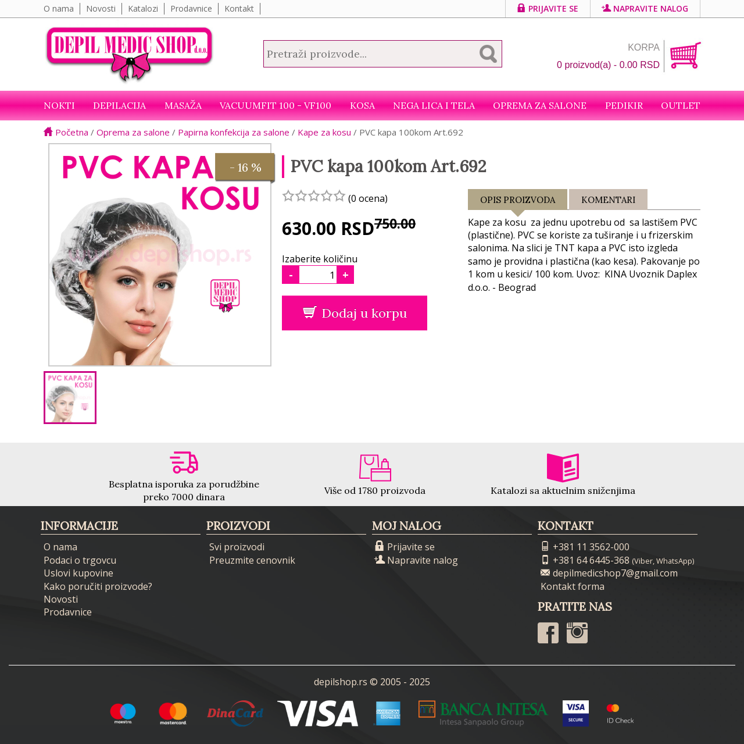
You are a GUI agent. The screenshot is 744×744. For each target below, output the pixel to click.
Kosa (362, 105)
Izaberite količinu (319, 258)
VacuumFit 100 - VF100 (275, 105)
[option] (70, 397)
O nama (59, 8)
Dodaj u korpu (355, 313)
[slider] (314, 195)
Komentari (608, 199)
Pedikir (624, 105)
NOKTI (59, 105)
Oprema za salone (539, 105)
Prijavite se (547, 8)
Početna (66, 132)
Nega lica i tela (434, 105)
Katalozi (143, 8)
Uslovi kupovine (78, 573)
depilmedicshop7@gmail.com (609, 573)
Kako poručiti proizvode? (98, 586)
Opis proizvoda (517, 202)
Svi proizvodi (236, 546)
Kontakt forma (572, 586)
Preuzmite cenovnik (252, 560)
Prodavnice (191, 8)
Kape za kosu (324, 132)
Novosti (101, 8)
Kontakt (239, 8)
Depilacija (119, 105)
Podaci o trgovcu (80, 560)
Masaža (183, 105)
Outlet (680, 105)
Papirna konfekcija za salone (233, 132)
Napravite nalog (645, 8)
